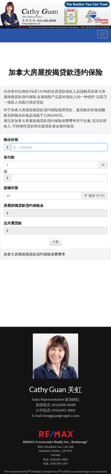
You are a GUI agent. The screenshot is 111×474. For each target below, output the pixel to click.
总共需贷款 (13, 223)
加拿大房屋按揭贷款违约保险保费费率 (34, 254)
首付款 (9, 157)
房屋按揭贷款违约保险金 (23, 205)
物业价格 (11, 139)
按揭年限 (11, 188)
